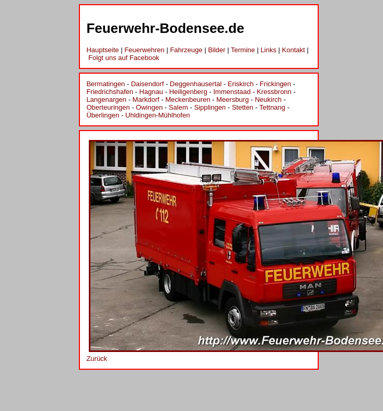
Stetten (242, 107)
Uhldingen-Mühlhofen (157, 115)
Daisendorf (147, 84)
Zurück (96, 358)
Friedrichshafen (109, 92)
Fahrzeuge (186, 50)
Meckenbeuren (187, 99)
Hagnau (152, 92)
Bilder (216, 50)
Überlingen (102, 115)
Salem (178, 107)
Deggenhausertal (196, 84)
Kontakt (293, 50)
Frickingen (275, 84)
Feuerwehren (144, 50)
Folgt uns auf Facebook (123, 58)
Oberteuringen (108, 107)
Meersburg (232, 99)
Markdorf (146, 99)
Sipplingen (210, 107)
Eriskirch (241, 84)
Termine (243, 50)
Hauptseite (102, 50)
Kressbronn (274, 92)
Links (268, 50)
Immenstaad (232, 92)
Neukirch (268, 99)
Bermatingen (105, 84)
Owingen (149, 107)
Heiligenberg (188, 92)
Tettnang (272, 107)
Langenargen (106, 99)
